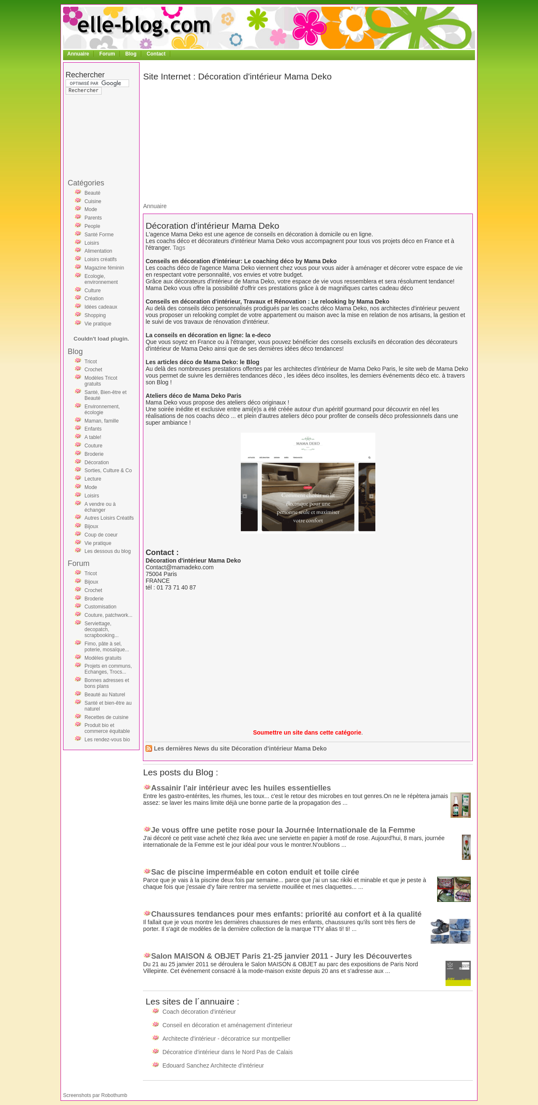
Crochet (93, 370)
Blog (131, 54)
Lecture (92, 479)
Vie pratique (97, 324)
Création (93, 298)
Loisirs (91, 243)
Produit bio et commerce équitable (107, 728)
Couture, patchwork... (108, 615)
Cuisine (92, 201)
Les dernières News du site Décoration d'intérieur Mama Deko (240, 748)
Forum (107, 54)
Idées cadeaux (100, 307)
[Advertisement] (99, 119)
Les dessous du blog (107, 551)
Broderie (93, 454)
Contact (156, 54)
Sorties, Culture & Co (108, 470)
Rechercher (85, 75)
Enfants (93, 429)
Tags (179, 247)
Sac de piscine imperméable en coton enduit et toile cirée (255, 872)
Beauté (92, 193)
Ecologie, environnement (101, 279)
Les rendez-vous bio (107, 740)
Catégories (86, 183)
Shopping (95, 315)
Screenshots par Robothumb (95, 1095)
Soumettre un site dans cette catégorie (307, 732)
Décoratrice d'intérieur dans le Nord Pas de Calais (227, 1052)
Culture (92, 290)
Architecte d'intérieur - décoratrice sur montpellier (226, 1038)
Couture (93, 446)
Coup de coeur (101, 535)
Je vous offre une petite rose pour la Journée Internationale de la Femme (283, 830)
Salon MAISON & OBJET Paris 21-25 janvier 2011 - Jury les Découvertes (281, 956)
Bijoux (91, 526)
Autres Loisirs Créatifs (109, 518)
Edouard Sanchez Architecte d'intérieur (213, 1065)
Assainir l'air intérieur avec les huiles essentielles (241, 788)
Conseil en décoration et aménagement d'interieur (227, 1025)
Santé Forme (98, 235)
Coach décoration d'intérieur (199, 1011)
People (92, 226)
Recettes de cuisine (106, 717)
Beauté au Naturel (104, 695)
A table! (92, 437)
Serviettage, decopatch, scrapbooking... (101, 629)
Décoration (96, 462)
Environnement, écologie (102, 409)
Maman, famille (101, 421)
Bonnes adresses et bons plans (106, 683)
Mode (90, 209)
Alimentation (98, 251)
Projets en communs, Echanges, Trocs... (108, 669)
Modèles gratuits (102, 658)
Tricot (90, 362)
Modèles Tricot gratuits (100, 381)
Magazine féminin (104, 268)
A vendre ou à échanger (100, 507)
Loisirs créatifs (100, 259)
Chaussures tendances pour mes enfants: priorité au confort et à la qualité (286, 914)
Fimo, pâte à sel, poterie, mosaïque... (106, 647)
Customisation (100, 607)
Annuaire (78, 54)
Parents (93, 218)
